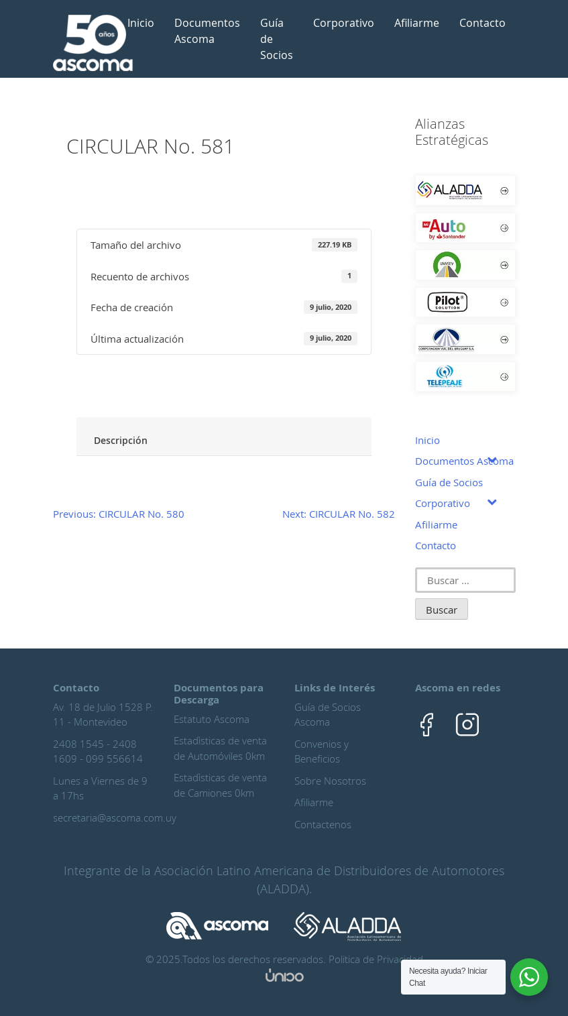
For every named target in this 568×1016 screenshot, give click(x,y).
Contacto (482, 22)
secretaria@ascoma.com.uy (114, 817)
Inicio (140, 22)
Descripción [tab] (121, 440)
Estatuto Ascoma (211, 719)
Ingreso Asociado (140, 385)
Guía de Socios (276, 38)
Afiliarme (416, 22)
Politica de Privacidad (376, 959)
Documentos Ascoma (207, 30)
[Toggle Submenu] (492, 458)
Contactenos (322, 824)
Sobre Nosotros (330, 780)
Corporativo (343, 22)
